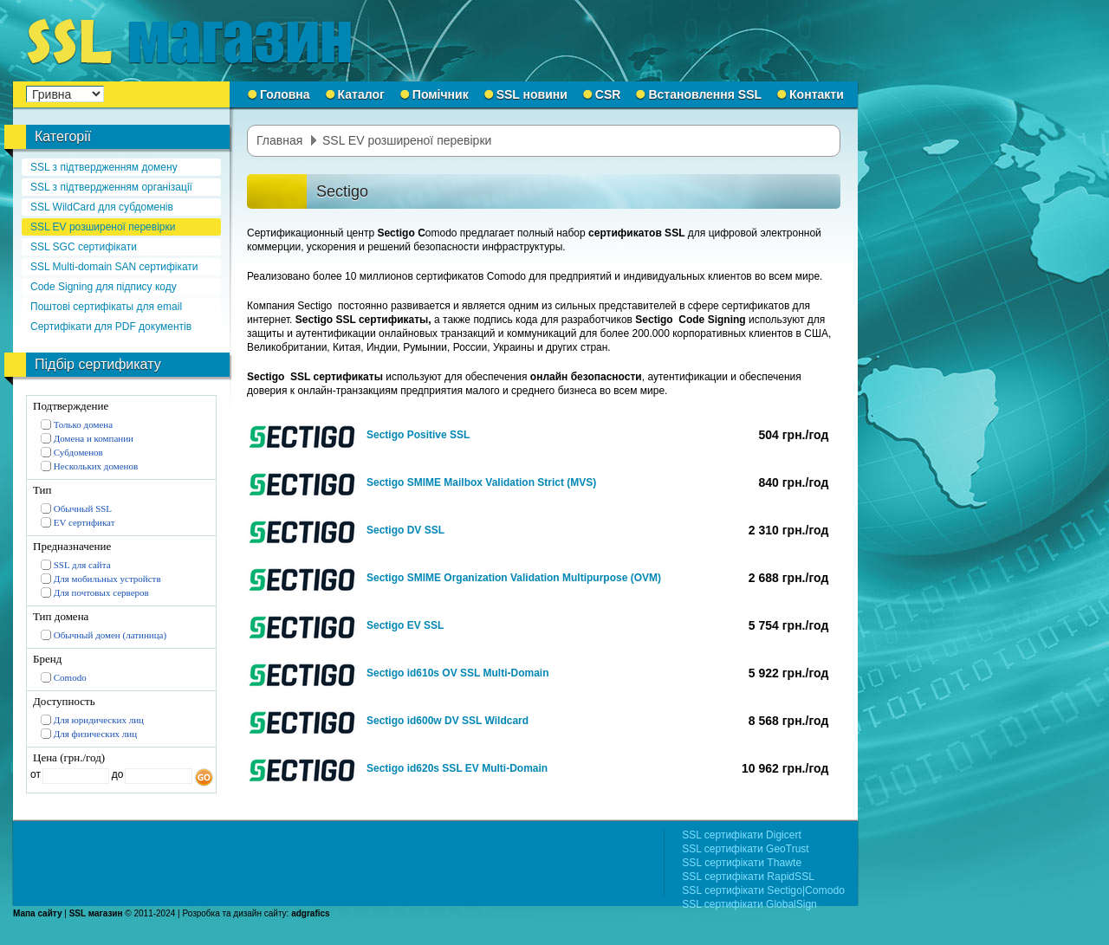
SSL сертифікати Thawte (741, 863)
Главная (279, 140)
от (35, 774)
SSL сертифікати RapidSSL (748, 877)
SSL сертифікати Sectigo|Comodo (763, 890)
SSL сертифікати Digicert (741, 835)
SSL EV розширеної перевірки (406, 140)
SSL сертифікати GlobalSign (749, 904)
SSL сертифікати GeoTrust (745, 849)
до (115, 774)
